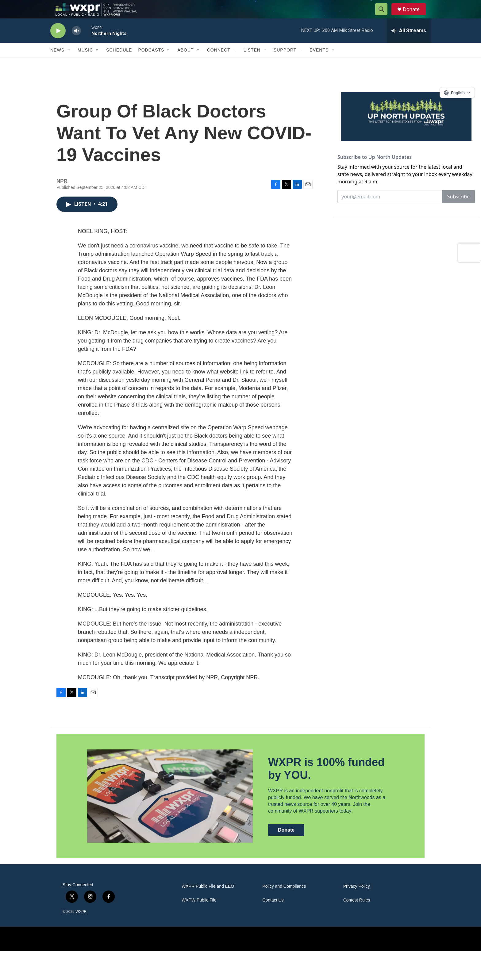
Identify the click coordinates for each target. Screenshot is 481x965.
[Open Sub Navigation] (69, 63)
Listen (252, 63)
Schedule (119, 63)
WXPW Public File (199, 914)
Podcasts (151, 63)
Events (319, 63)
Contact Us (272, 914)
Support (285, 63)
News (57, 63)
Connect (218, 63)
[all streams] (409, 44)
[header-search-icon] (384, 16)
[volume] (76, 45)
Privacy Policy (356, 900)
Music (85, 63)
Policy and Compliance (284, 900)
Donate (415, 16)
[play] (58, 44)
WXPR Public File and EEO (208, 900)
